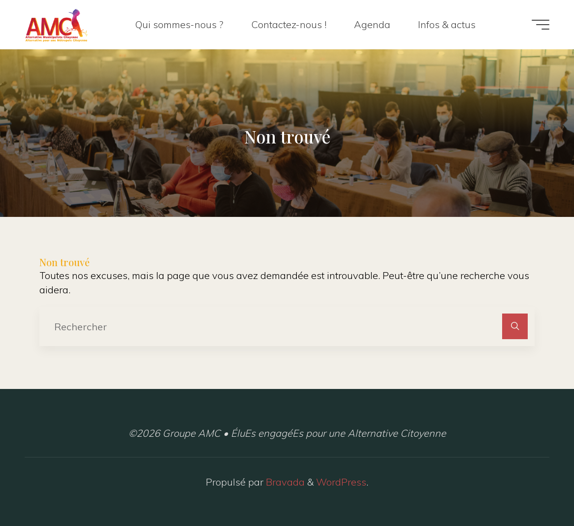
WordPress (341, 482)
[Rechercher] (515, 326)
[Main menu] (540, 25)
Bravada (284, 482)
